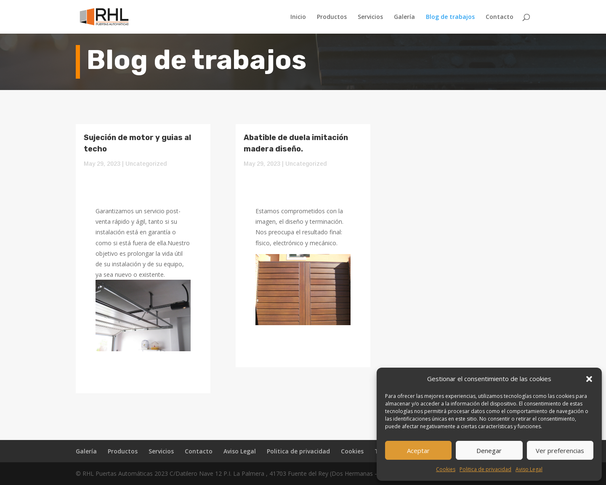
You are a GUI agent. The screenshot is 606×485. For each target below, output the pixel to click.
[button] (589, 379)
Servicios (370, 17)
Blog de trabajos (450, 17)
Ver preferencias (560, 450)
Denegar (489, 450)
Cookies (445, 469)
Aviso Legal (529, 469)
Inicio (298, 17)
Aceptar (418, 450)
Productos (332, 17)
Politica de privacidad (485, 469)
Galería (404, 17)
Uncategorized (146, 163)
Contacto (499, 17)
